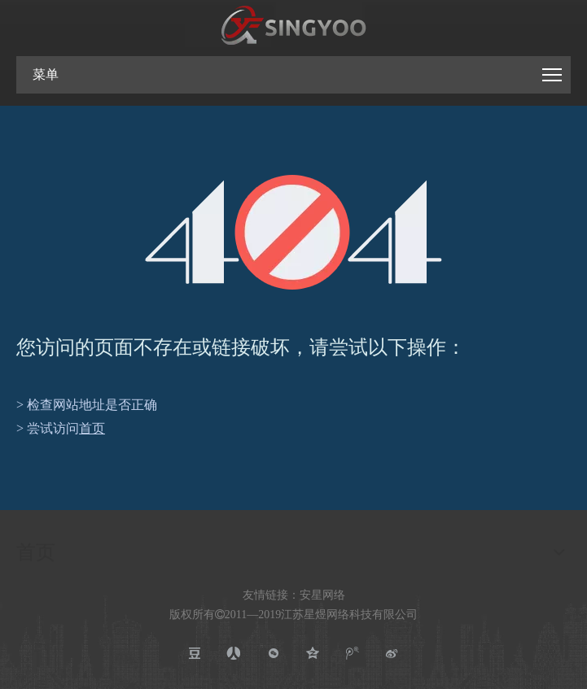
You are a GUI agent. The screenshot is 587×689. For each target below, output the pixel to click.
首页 (92, 428)
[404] (293, 232)
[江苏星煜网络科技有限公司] (294, 26)
